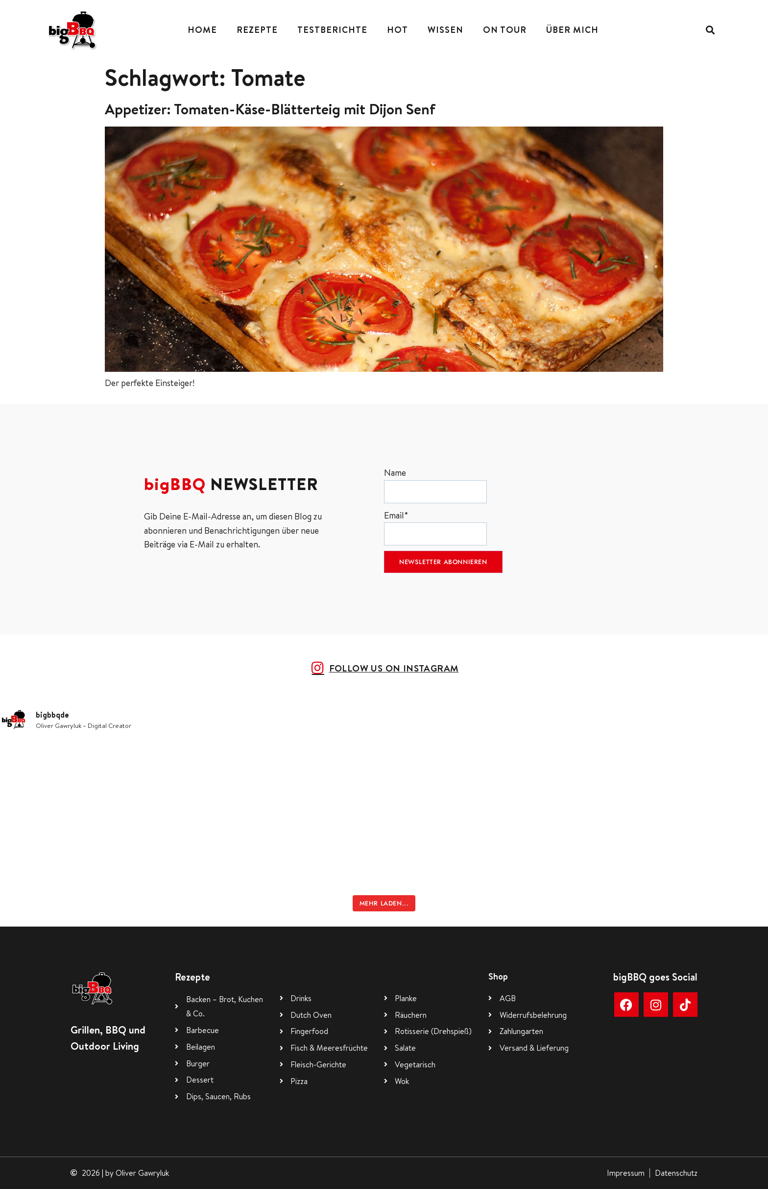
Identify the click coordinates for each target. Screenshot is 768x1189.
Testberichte (332, 30)
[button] (710, 30)
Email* (435, 527)
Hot (397, 30)
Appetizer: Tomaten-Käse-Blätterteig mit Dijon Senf (270, 109)
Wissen (445, 30)
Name (435, 484)
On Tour (505, 30)
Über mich (572, 30)
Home (202, 30)
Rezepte (257, 30)
